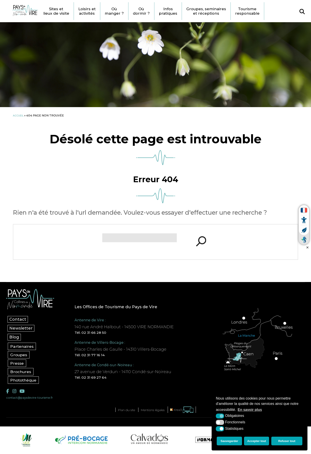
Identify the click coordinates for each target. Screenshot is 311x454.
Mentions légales (154, 412)
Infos (186, 11)
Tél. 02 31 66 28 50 (97, 332)
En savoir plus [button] (250, 411)
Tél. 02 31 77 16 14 (96, 356)
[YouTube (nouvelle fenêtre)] (23, 392)
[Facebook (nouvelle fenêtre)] (8, 392)
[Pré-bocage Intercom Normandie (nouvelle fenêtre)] (80, 442)
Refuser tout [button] (287, 442)
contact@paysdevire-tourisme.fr (32, 400)
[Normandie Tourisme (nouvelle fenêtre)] (210, 442)
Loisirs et (100, 11)
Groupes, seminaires (228, 11)
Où (129, 11)
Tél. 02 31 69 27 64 (97, 379)
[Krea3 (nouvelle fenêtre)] (187, 411)
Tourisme (273, 11)
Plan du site (122, 412)
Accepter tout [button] (257, 442)
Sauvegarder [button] (229, 442)
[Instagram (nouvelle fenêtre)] (15, 392)
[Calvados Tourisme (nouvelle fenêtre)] (149, 440)
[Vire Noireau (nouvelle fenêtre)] (25, 442)
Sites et (67, 11)
